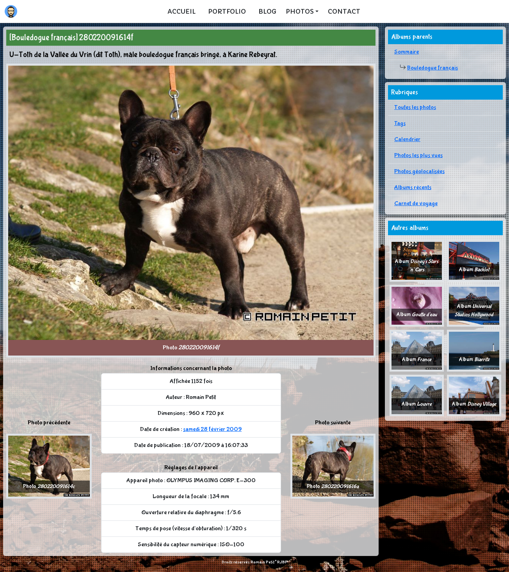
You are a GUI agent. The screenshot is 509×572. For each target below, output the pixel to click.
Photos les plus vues (418, 155)
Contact (344, 11)
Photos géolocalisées (419, 171)
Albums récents (412, 187)
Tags (400, 123)
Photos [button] (300, 11)
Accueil (181, 11)
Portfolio (227, 11)
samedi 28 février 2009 (212, 429)
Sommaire (406, 51)
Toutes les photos (415, 107)
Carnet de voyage (416, 203)
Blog (267, 11)
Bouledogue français (432, 68)
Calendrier (407, 139)
